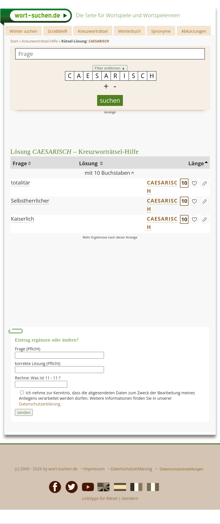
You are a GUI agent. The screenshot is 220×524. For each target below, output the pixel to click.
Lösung (89, 163)
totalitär (20, 182)
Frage (20, 163)
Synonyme (161, 31)
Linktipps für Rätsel (99, 498)
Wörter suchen (23, 31)
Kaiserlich (22, 218)
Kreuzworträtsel (93, 31)
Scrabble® (57, 31)
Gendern (130, 498)
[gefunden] (194, 183)
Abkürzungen (193, 31)
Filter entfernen (110, 68)
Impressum (94, 468)
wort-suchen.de (63, 468)
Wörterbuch (129, 31)
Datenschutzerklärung (40, 404)
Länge (196, 163)
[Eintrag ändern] (204, 183)
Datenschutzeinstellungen (182, 469)
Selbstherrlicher (30, 200)
